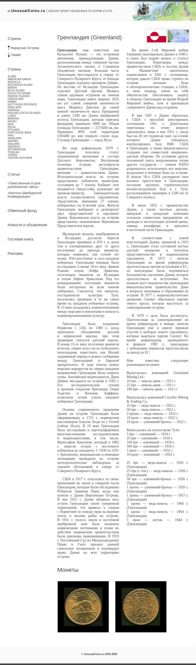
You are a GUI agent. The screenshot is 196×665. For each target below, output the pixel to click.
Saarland (14, 138)
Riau (11, 135)
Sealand (14, 143)
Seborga (14, 146)
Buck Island (16, 90)
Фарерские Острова (25, 48)
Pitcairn (14, 129)
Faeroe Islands (19, 96)
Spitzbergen (17, 149)
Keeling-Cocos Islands (24, 113)
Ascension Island (20, 84)
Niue (11, 124)
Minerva (13, 118)
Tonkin (12, 155)
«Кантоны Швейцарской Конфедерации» (25, 194)
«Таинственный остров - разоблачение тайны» (25, 185)
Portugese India (19, 132)
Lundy (12, 115)
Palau (12, 127)
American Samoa (19, 79)
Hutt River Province (22, 104)
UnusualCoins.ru (28, 11)
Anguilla (14, 82)
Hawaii (12, 101)
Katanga (13, 110)
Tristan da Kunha (20, 157)
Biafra (12, 87)
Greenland (15, 99)
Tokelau (14, 152)
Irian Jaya (14, 107)
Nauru (12, 121)
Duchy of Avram (19, 93)
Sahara (13, 141)
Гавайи (16, 55)
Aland (12, 76)
